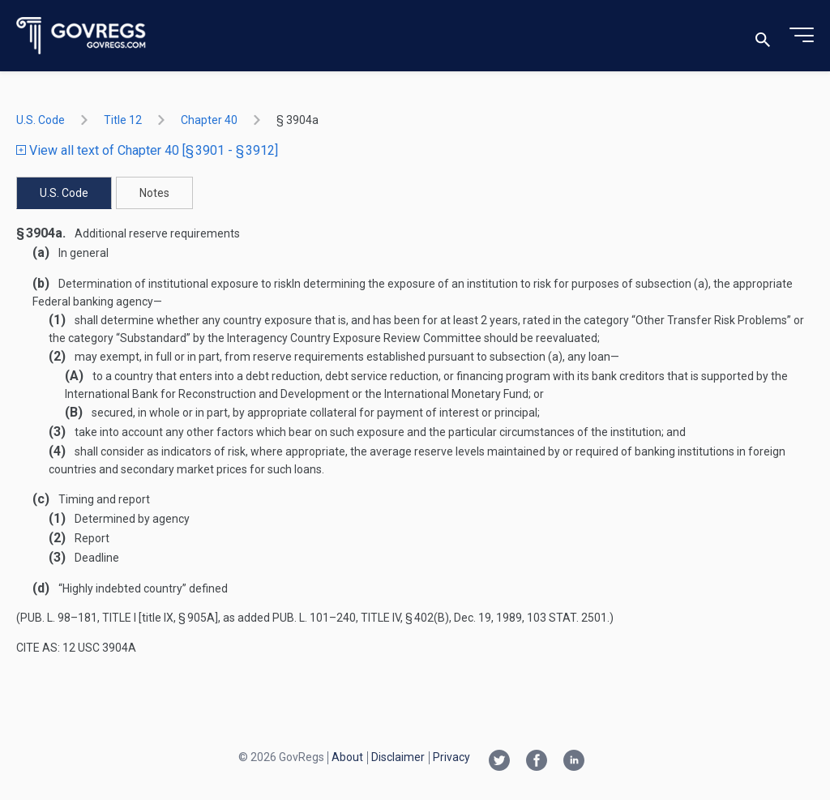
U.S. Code (40, 119)
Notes (154, 192)
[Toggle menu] (801, 36)
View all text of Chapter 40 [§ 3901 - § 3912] (147, 150)
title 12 (123, 119)
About (347, 757)
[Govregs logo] (81, 36)
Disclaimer (398, 757)
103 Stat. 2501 (567, 617)
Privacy (451, 757)
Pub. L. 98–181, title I (78, 617)
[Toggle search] (762, 36)
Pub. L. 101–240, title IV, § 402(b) (360, 617)
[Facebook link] (536, 762)
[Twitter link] (499, 762)
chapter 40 (209, 119)
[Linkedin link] (573, 762)
